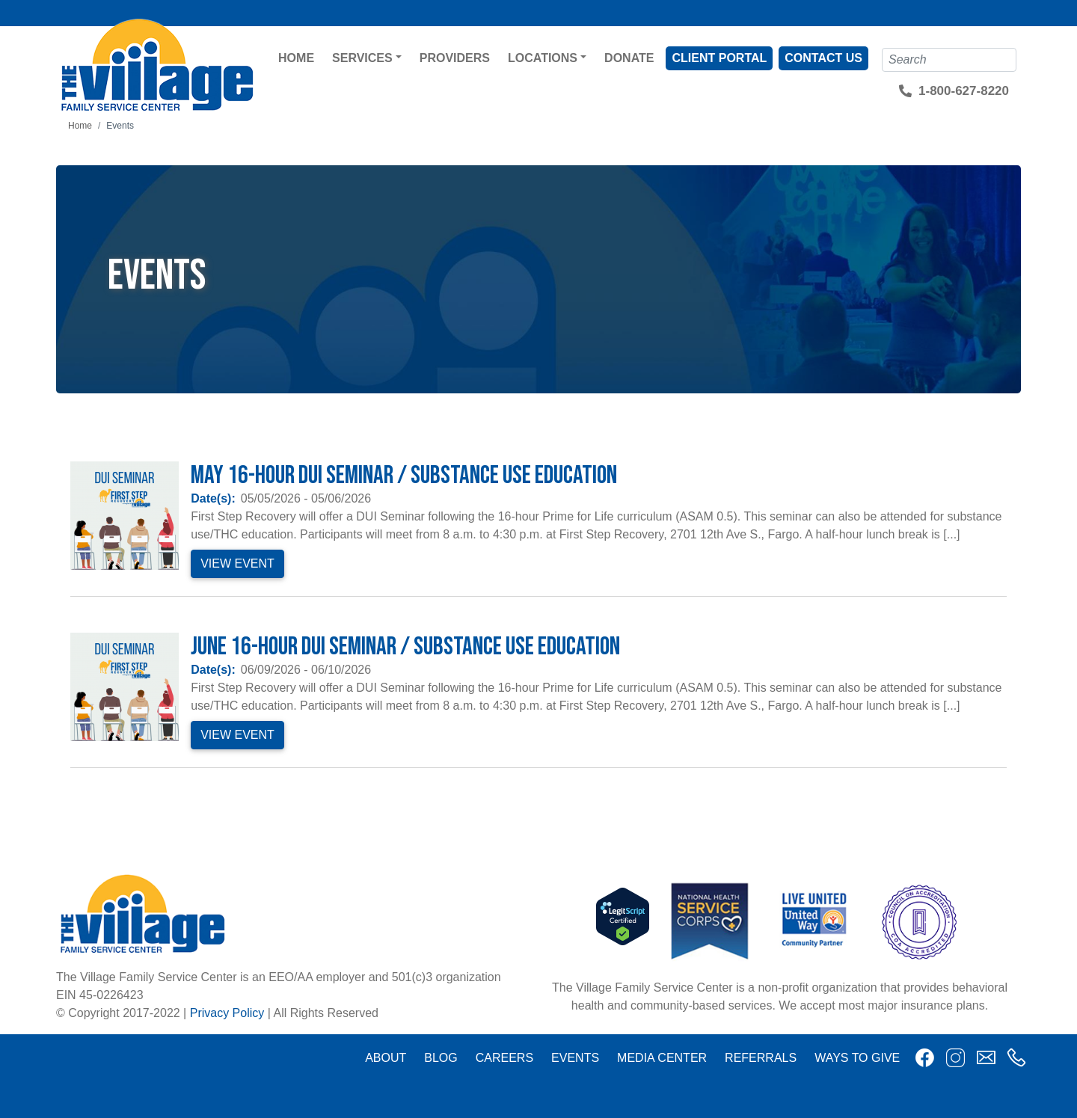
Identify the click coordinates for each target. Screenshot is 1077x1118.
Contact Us (823, 58)
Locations (542, 58)
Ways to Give (857, 1057)
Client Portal (719, 58)
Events (575, 1057)
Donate (629, 58)
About (385, 1057)
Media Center (662, 1057)
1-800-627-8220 (963, 91)
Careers (504, 1057)
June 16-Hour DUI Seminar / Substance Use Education (405, 646)
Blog (440, 1057)
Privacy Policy (227, 1013)
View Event (237, 563)
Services (362, 58)
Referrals (761, 1057)
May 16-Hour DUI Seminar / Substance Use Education (404, 475)
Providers (455, 58)
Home (296, 58)
